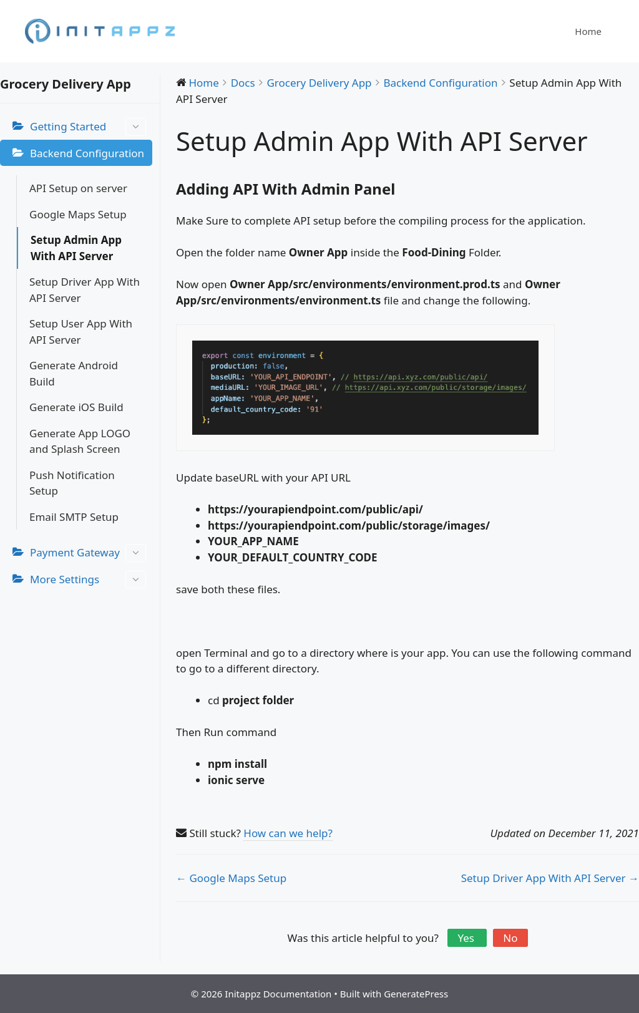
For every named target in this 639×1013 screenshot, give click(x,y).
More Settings (88, 580)
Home (588, 31)
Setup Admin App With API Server (76, 248)
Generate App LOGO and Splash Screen (79, 441)
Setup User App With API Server (80, 331)
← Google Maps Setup (231, 878)
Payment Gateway (88, 553)
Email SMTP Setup (74, 517)
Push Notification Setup (72, 483)
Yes (467, 938)
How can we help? (288, 833)
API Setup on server (78, 188)
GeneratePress (416, 993)
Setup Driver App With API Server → (550, 878)
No (510, 938)
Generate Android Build (73, 373)
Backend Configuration (87, 153)
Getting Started (88, 127)
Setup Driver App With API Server (84, 289)
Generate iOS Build (76, 407)
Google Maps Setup (78, 214)
